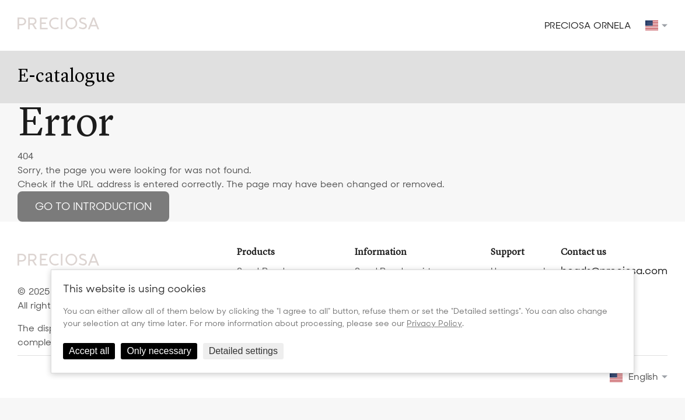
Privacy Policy (434, 323)
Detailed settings (243, 351)
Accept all (89, 351)
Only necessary (159, 351)
